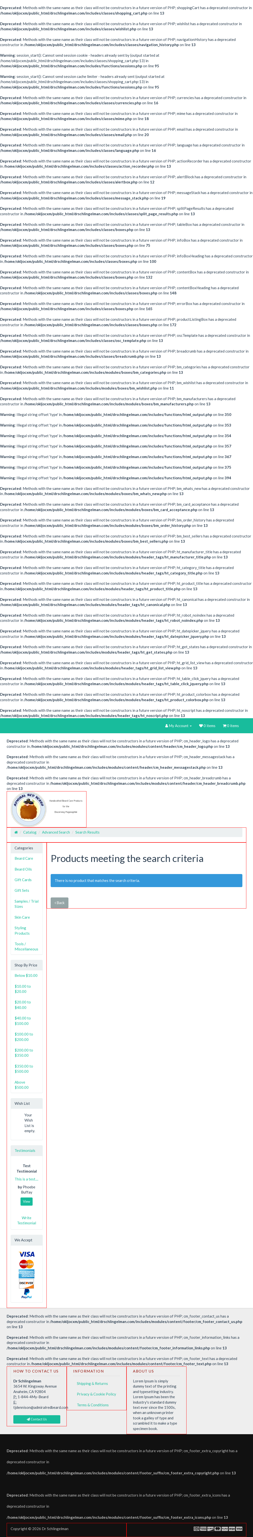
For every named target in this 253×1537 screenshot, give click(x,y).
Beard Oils (23, 869)
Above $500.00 (22, 1085)
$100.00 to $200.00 (24, 1036)
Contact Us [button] (37, 1419)
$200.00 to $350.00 (24, 1052)
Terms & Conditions (93, 1405)
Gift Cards (23, 879)
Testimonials (25, 1150)
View (26, 1201)
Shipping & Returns (92, 1383)
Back (59, 902)
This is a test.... (26, 1179)
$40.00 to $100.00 (23, 1020)
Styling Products (22, 930)
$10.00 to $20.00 (23, 989)
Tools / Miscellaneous (26, 946)
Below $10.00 (26, 975)
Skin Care (22, 917)
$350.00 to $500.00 (24, 1068)
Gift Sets (22, 890)
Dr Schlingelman (55, 1528)
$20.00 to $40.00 (23, 1004)
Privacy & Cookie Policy (96, 1394)
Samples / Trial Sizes (27, 904)
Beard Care (24, 858)
